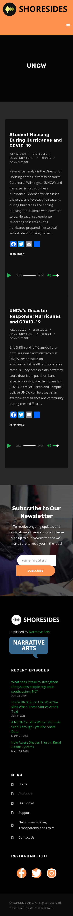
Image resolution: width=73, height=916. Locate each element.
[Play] (8, 275)
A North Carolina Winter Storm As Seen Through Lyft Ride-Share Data (36, 727)
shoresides (40, 153)
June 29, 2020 (18, 329)
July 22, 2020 (18, 153)
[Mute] (49, 276)
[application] (36, 275)
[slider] (29, 275)
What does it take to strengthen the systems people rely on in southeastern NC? (34, 687)
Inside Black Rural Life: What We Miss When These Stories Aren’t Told (34, 707)
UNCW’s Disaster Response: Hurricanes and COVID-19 (35, 316)
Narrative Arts (39, 632)
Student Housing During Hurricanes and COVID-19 (36, 140)
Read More (17, 254)
